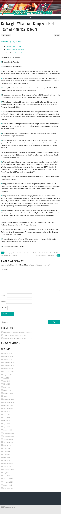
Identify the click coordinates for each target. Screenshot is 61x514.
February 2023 (8, 393)
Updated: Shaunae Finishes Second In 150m (17, 338)
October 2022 (8, 405)
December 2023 (8, 362)
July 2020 (6, 448)
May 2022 (6, 421)
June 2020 (6, 451)
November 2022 (8, 402)
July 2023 (6, 378)
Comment (14, 49)
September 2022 (8, 408)
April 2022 (6, 424)
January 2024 (7, 359)
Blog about (21, 49)
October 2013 (8, 482)
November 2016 (8, 470)
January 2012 (7, 485)
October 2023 (8, 369)
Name (3, 295)
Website (4, 308)
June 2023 (6, 381)
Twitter (24, 53)
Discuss (9, 49)
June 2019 (6, 454)
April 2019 (6, 460)
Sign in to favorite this (13, 46)
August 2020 (7, 445)
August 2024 (7, 353)
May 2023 (6, 384)
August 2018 (7, 467)
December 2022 (8, 399)
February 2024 (8, 356)
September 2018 (8, 463)
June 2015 (6, 476)
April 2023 (6, 387)
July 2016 (6, 473)
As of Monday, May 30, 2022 (11, 41)
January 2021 (7, 430)
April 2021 (6, 427)
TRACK (56, 35)
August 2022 (7, 411)
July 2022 (6, 414)
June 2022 (6, 418)
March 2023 (7, 390)
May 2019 (6, 457)
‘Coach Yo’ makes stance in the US (14, 335)
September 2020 (8, 442)
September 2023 (8, 372)
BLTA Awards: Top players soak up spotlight (17, 332)
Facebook (19, 53)
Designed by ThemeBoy (8, 507)
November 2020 (8, 436)
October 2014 (8, 479)
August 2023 (7, 375)
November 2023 (8, 366)
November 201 (8, 488)
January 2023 (7, 396)
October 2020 (8, 439)
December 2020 (8, 433)
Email (14, 53)
